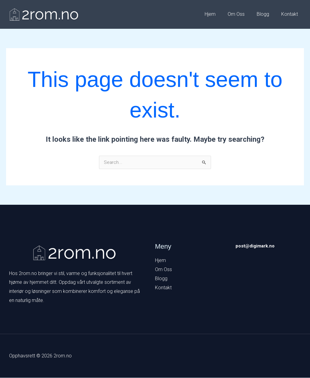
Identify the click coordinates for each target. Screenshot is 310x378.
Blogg (266, 14)
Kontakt (290, 14)
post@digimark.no (256, 246)
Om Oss (242, 14)
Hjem (218, 14)
